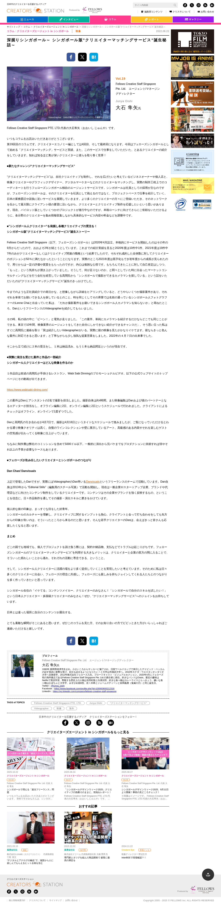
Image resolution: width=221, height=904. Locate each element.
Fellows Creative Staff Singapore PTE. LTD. (57, 703)
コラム (26, 27)
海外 (71, 708)
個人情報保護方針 (17, 901)
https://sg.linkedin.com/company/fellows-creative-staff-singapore (84, 691)
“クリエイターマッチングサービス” (128, 703)
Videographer (41, 708)
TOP (208, 875)
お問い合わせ (206, 11)
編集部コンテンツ (151, 11)
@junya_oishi (57, 685)
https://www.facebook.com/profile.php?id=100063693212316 (84, 688)
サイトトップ (13, 27)
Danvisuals (92, 481)
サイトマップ (55, 901)
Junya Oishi (95, 703)
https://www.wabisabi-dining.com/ (27, 389)
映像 (59, 708)
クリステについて (180, 11)
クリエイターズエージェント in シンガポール (43, 31)
